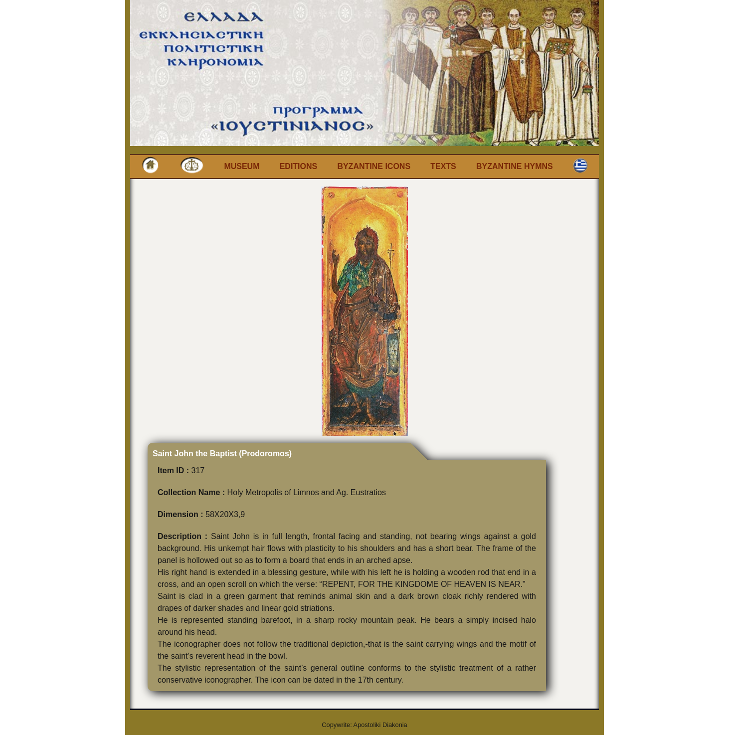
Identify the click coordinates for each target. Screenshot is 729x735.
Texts (443, 166)
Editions (299, 166)
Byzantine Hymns (514, 166)
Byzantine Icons (373, 166)
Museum (241, 166)
